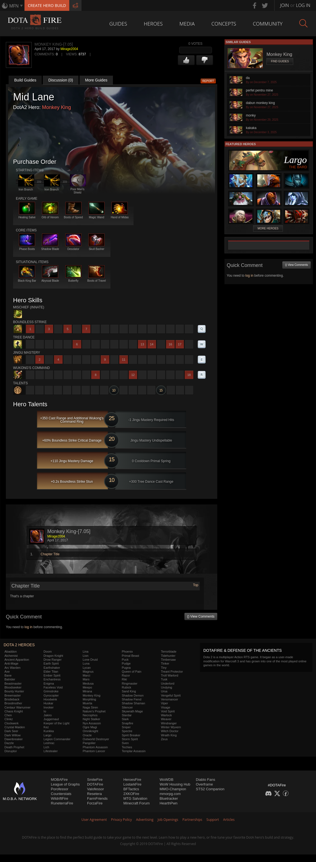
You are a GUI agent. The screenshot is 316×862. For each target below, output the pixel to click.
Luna (86, 663)
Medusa (88, 683)
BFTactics (131, 789)
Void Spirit (168, 711)
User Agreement (94, 819)
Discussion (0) (60, 80)
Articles (228, 819)
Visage (165, 707)
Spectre (127, 731)
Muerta (87, 703)
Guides (118, 23)
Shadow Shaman (133, 703)
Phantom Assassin (95, 747)
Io (45, 711)
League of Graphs (65, 784)
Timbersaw (168, 659)
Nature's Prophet (94, 711)
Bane (8, 675)
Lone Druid (90, 659)
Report (208, 81)
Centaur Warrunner (17, 707)
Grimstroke (51, 691)
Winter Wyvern (171, 727)
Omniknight (90, 731)
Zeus (164, 739)
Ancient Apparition (16, 659)
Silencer (127, 707)
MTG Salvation (135, 798)
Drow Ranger (53, 659)
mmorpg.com (170, 794)
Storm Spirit (130, 739)
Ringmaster (129, 683)
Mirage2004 (69, 49)
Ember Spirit (52, 675)
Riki (124, 679)
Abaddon (10, 651)
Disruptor (10, 751)
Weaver (166, 719)
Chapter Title (50, 554)
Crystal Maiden (14, 727)
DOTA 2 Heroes (19, 645)
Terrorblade (168, 651)
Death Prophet (14, 747)
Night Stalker (91, 719)
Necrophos (90, 715)
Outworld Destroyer (96, 739)
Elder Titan (51, 671)
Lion (85, 655)
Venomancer (169, 699)
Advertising (145, 819)
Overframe (204, 784)
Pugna (126, 667)
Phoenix (127, 651)
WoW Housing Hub (175, 784)
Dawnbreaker (13, 739)
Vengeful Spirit (171, 695)
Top (195, 585)
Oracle (87, 735)
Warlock (166, 715)
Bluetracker (169, 798)
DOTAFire (95, 784)
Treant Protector (172, 671)
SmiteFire (95, 779)
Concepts (223, 23)
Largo (47, 735)
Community (268, 23)
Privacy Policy (121, 819)
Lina (85, 651)
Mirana (87, 691)
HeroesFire (132, 779)
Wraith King (169, 735)
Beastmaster (13, 683)
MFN (14, 6)
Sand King (129, 691)
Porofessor (59, 789)
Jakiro (48, 715)
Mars (86, 679)
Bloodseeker (12, 687)
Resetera (94, 794)
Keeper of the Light (57, 723)
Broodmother (13, 703)
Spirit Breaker (131, 735)
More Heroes (268, 228)
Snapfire (127, 723)
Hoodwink (50, 699)
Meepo (87, 687)
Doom (48, 651)
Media (187, 23)
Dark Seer (11, 731)
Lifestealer (51, 751)
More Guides (96, 80)
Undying (166, 687)
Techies (127, 747)
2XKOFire (131, 794)
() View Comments (200, 616)
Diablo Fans (205, 779)
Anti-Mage (11, 663)
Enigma (49, 683)
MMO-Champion (173, 789)
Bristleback (11, 699)
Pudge (126, 663)
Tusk (164, 679)
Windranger (169, 723)
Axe (7, 671)
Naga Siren (90, 707)
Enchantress (52, 679)
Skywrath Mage (132, 711)
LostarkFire (132, 784)
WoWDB (167, 779)
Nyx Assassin (92, 723)
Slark (125, 719)
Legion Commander (57, 739)
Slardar (127, 715)
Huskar (48, 703)
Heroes (153, 23)
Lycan (87, 667)
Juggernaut (51, 719)
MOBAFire (59, 779)
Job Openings (168, 819)
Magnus (88, 671)
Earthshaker (52, 667)
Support (212, 819)
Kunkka (49, 731)
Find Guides (280, 61)
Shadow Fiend (131, 699)
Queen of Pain (131, 671)
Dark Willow (12, 735)
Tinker (165, 663)
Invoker (49, 707)
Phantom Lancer (94, 751)
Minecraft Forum (136, 803)
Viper (164, 703)
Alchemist (11, 655)
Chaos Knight (13, 711)
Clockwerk (11, 723)
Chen (8, 715)
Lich (46, 747)
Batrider (9, 679)
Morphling (89, 699)
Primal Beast (130, 655)
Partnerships (192, 819)
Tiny (163, 667)
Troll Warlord (169, 675)
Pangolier (89, 743)
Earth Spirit (51, 663)
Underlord (167, 683)
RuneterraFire (62, 803)
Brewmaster (12, 695)
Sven (125, 743)
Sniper (126, 727)
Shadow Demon (133, 695)
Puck (125, 659)
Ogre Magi (90, 727)
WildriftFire (59, 798)
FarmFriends (97, 798)
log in (28, 627)
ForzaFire (95, 803)
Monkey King (56, 107)
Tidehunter (168, 655)
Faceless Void (53, 687)
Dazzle (9, 743)
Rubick (126, 687)
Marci (86, 675)
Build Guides (25, 80)
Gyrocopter (51, 695)
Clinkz (8, 719)
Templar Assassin (134, 751)
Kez (46, 727)
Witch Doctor (169, 731)
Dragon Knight (53, 655)
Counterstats (61, 794)
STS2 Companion (210, 789)
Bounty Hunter (14, 691)
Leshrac (49, 743)
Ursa (164, 691)
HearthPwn (168, 803)
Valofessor (95, 789)
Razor (126, 675)
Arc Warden (12, 667)
